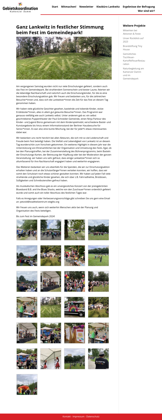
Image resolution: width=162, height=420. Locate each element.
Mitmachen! (68, 7)
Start (55, 7)
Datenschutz (92, 416)
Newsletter (86, 7)
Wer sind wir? (146, 11)
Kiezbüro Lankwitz (108, 7)
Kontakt (67, 416)
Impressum (78, 416)
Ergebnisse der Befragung (139, 7)
